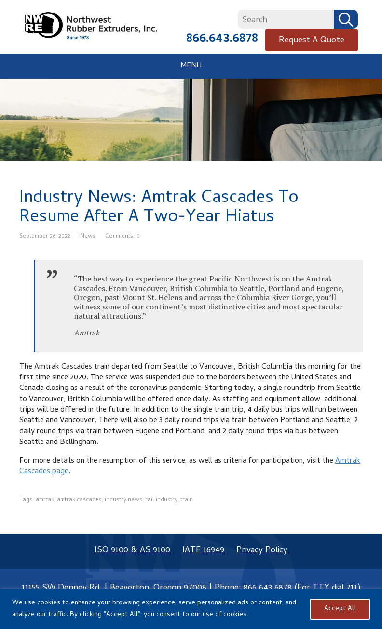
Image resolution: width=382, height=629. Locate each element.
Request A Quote (311, 41)
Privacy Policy (261, 551)
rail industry (161, 500)
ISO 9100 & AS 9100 (132, 551)
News (88, 236)
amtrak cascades (79, 500)
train (186, 500)
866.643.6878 (222, 39)
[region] (191, 609)
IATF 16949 (203, 551)
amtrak (45, 500)
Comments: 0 (122, 236)
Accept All (340, 609)
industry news (123, 500)
